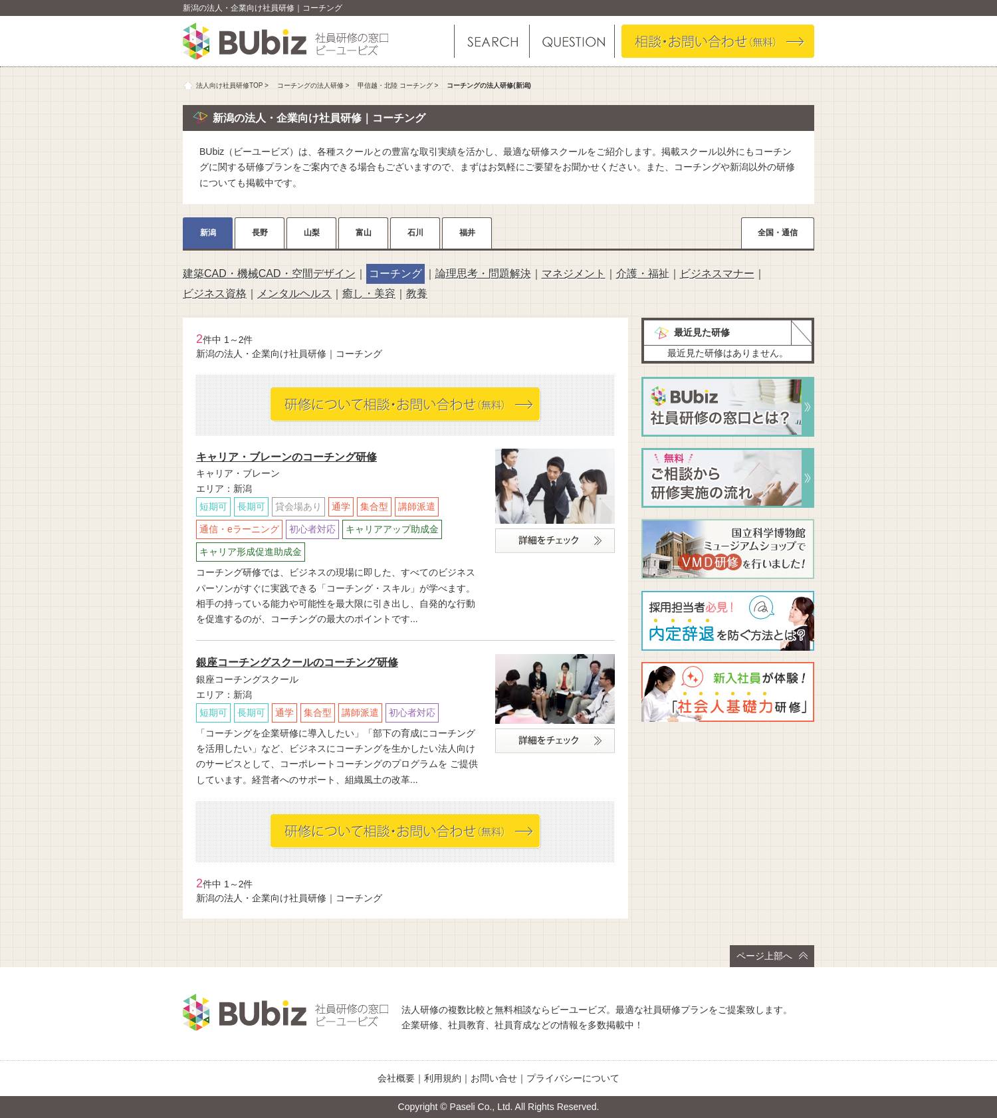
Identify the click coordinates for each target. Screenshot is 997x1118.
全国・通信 (778, 232)
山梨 (312, 232)
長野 (260, 232)
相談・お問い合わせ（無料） (717, 41)
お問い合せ (494, 1078)
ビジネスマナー (717, 273)
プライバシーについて (572, 1078)
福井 (467, 232)
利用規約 (442, 1078)
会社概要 (396, 1078)
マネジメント (574, 273)
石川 (415, 232)
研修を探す (492, 41)
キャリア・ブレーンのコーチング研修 (286, 457)
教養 (416, 293)
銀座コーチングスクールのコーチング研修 (297, 662)
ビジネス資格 (215, 293)
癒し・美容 (368, 293)
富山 (364, 232)
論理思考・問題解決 (483, 273)
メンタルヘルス (294, 293)
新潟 (208, 232)
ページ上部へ (772, 955)
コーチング (395, 273)
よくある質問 (571, 41)
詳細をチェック (555, 540)
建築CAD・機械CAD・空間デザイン (269, 273)
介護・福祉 (642, 273)
